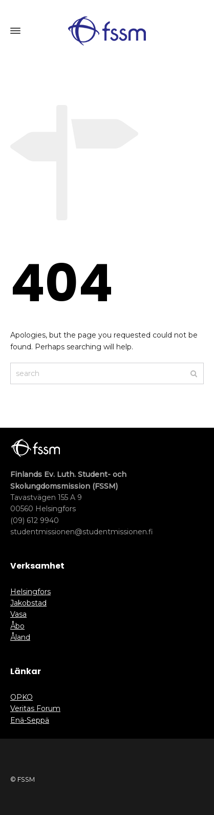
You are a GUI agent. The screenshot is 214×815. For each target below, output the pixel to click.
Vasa (18, 614)
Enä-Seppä (29, 720)
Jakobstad (28, 603)
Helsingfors (30, 591)
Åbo (17, 626)
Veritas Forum (35, 708)
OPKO (21, 697)
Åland (20, 637)
